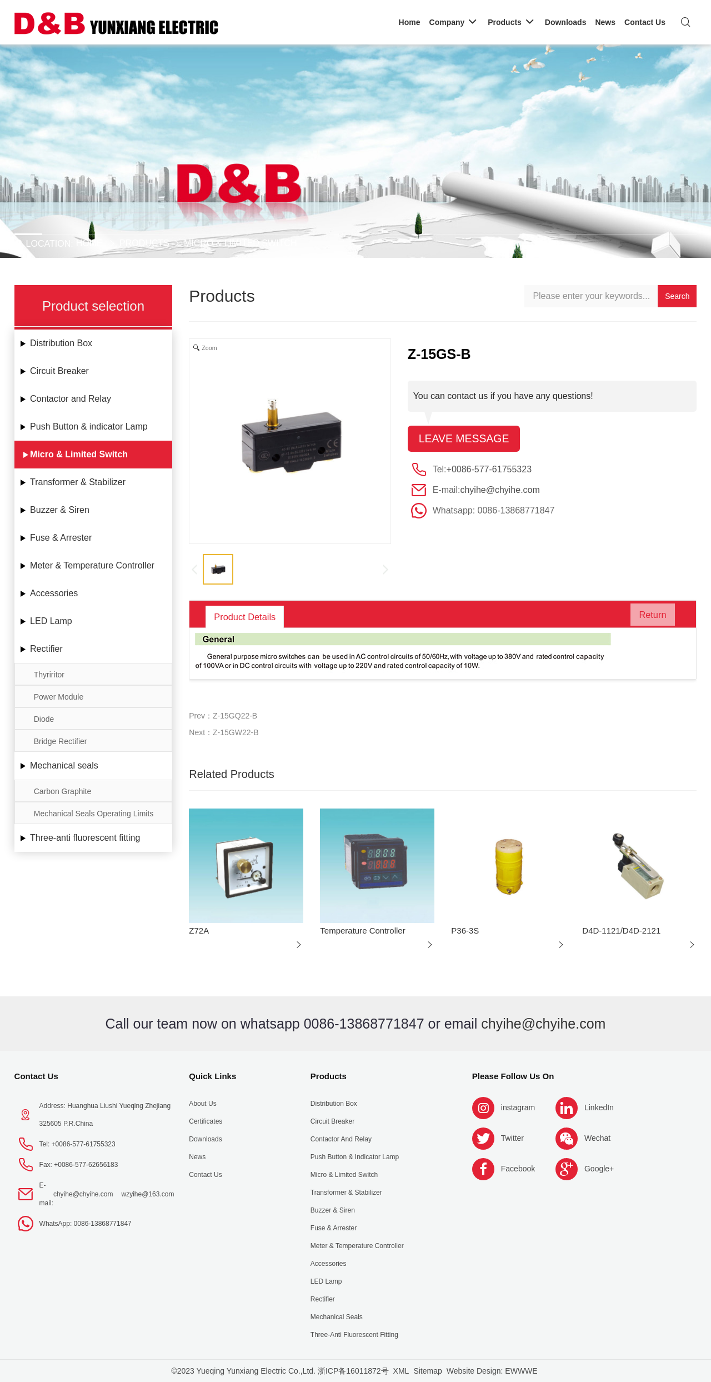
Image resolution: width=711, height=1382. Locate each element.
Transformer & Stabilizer (78, 482)
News (197, 1157)
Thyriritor (49, 674)
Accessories (54, 593)
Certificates (205, 1121)
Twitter (512, 1138)
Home (89, 243)
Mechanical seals (64, 765)
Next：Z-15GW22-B (223, 732)
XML (401, 1370)
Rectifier (46, 648)
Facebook (518, 1168)
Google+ (599, 1168)
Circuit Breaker (59, 371)
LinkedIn (599, 1107)
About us (202, 1103)
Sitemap (427, 1370)
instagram (518, 1107)
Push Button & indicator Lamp (89, 426)
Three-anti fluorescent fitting (85, 837)
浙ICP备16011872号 (353, 1370)
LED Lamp (51, 621)
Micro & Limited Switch (240, 243)
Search (677, 296)
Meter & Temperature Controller (92, 565)
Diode (44, 719)
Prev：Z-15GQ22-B (223, 715)
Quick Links (212, 1076)
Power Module (59, 696)
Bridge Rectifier (60, 741)
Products (144, 243)
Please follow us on (513, 1076)
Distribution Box (61, 343)
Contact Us (36, 1076)
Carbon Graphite (63, 791)
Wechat (597, 1138)
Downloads (205, 1139)
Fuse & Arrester (61, 537)
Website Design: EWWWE (492, 1370)
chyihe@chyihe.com (499, 490)
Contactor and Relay (70, 398)
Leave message (465, 439)
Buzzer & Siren (59, 510)
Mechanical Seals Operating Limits (94, 813)
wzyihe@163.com (148, 1194)
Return (648, 616)
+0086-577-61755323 (489, 470)
